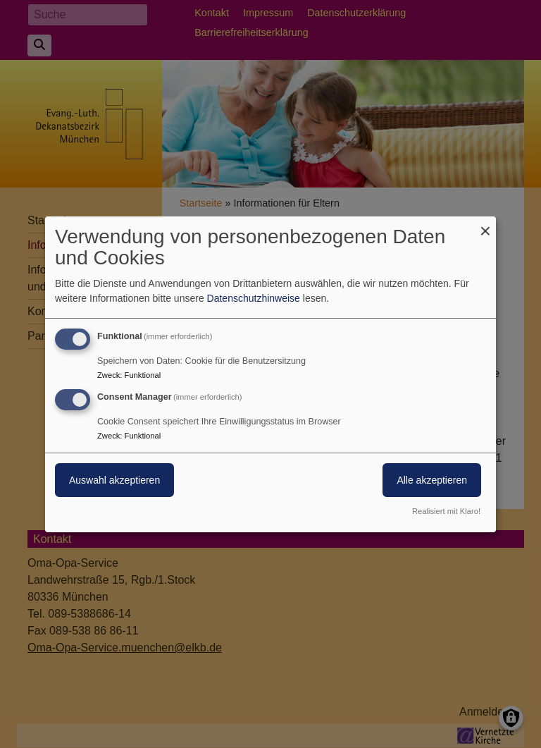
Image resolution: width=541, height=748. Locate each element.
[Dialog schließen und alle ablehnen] (485, 224)
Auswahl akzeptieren (114, 480)
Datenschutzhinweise (253, 298)
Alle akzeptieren (432, 480)
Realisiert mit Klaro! (446, 511)
